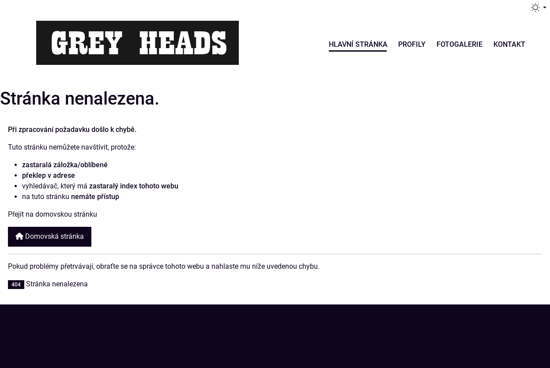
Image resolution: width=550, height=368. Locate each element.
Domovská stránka (49, 236)
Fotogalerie (459, 44)
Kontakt (509, 44)
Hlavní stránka (358, 44)
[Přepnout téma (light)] (538, 7)
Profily (412, 44)
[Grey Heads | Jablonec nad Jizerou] (137, 41)
